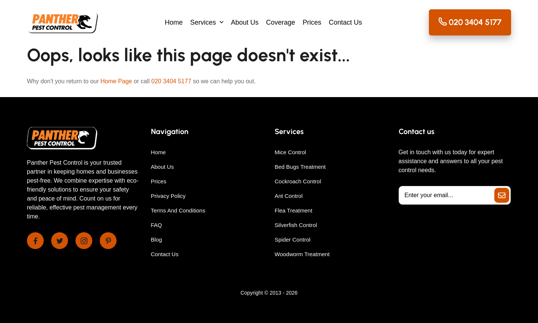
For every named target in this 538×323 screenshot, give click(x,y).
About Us (245, 22)
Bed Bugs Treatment (300, 167)
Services (203, 22)
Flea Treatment (293, 210)
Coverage (280, 22)
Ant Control (289, 196)
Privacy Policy (168, 196)
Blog (156, 239)
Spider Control (292, 239)
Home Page (116, 81)
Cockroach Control (298, 181)
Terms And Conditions (178, 210)
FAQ (156, 225)
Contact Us (345, 22)
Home (174, 22)
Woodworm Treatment (302, 254)
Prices (312, 22)
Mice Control (290, 152)
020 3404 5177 (171, 81)
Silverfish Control (296, 225)
